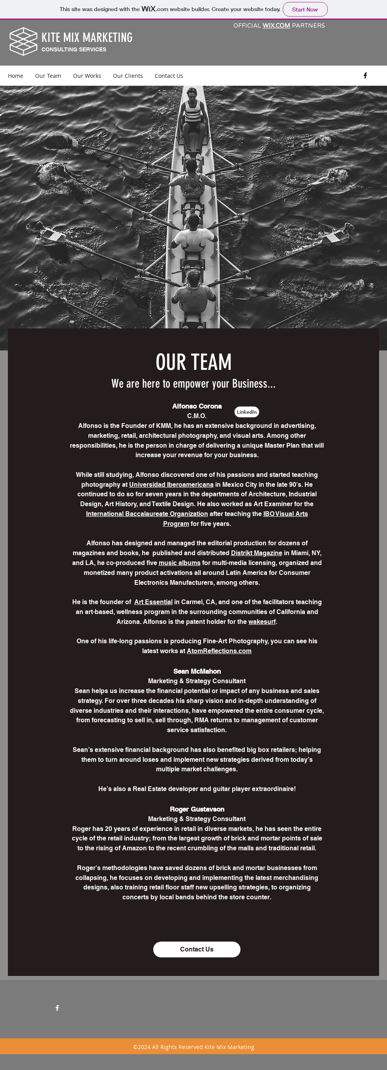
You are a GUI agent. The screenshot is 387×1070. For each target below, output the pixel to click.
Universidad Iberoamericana (171, 484)
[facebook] (365, 75)
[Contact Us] (196, 949)
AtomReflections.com (219, 651)
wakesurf (262, 621)
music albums (180, 563)
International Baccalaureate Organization (147, 514)
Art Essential (153, 602)
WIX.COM (276, 25)
